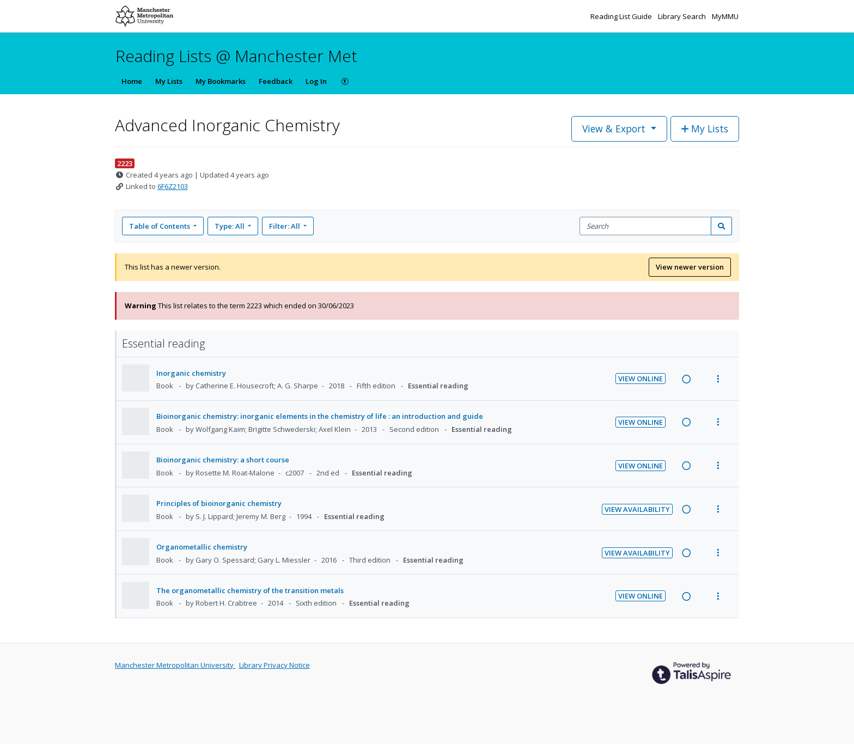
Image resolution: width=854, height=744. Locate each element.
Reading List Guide (622, 16)
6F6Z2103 (172, 186)
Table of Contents (160, 226)
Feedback (275, 81)
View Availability (637, 509)
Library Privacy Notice (274, 665)
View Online (640, 378)
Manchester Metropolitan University (175, 665)
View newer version (690, 267)
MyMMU (725, 16)
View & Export (615, 128)
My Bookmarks (221, 81)
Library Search (682, 16)
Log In (316, 81)
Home (131, 81)
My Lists (168, 81)
